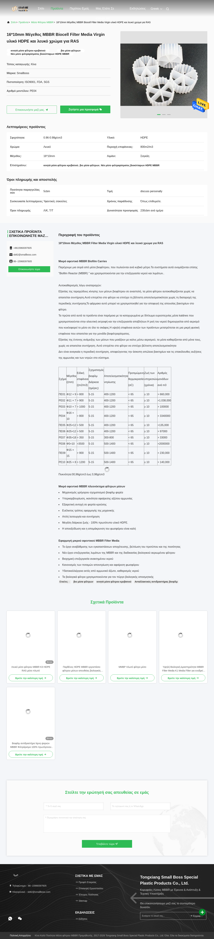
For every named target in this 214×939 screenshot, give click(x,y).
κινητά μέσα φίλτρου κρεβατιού (114, 581)
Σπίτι (41, 8)
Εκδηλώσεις (138, 8)
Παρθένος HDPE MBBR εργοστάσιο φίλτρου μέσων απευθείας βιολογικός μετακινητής (81, 669)
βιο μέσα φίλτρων (83, 581)
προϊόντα (23, 22)
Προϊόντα (57, 8)
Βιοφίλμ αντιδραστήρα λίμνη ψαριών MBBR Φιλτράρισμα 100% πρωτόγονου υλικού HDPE (30, 745)
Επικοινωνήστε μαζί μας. (31, 109)
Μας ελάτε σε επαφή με (105, 10)
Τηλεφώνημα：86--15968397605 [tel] (27, 885)
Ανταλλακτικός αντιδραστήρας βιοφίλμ (156, 581)
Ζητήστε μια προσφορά (85, 109)
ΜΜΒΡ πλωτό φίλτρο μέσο (132, 667)
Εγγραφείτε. (196, 915)
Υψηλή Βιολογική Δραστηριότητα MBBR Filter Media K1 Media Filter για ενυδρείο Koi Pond (183, 669)
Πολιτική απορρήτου (20, 935)
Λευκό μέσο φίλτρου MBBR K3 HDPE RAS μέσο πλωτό (30, 669)
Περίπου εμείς (79, 8)
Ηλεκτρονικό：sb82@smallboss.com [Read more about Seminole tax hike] (29, 892)
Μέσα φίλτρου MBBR (42, 22)
